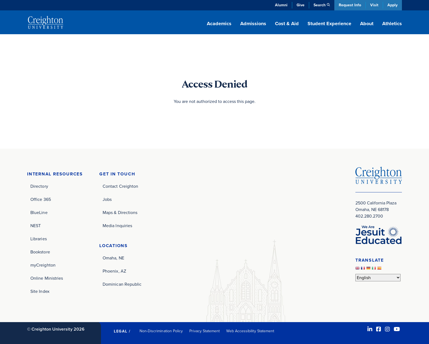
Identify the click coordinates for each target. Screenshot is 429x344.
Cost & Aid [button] (287, 23)
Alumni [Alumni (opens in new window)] (281, 5)
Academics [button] (219, 23)
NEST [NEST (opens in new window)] (35, 225)
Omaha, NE (113, 258)
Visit (374, 5)
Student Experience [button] (329, 23)
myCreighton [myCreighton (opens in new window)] (43, 265)
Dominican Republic (122, 284)
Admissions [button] (253, 23)
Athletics (392, 23)
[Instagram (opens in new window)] (387, 329)
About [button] (366, 23)
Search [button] (320, 5)
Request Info (350, 5)
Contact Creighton (120, 186)
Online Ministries (46, 278)
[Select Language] (378, 277)
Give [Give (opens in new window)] (301, 5)
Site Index (40, 291)
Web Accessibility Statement (250, 331)
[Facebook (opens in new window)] (378, 329)
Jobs (107, 199)
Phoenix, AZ (114, 271)
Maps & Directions (120, 212)
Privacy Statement (204, 331)
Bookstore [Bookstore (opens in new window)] (40, 252)
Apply (392, 5)
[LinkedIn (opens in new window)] (370, 329)
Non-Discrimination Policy (161, 331)
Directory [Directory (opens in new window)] (39, 186)
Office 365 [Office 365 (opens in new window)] (40, 199)
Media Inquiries (117, 225)
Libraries (38, 239)
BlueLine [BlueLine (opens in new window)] (39, 212)
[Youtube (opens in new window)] (397, 329)
